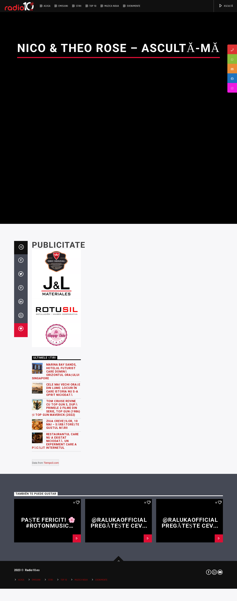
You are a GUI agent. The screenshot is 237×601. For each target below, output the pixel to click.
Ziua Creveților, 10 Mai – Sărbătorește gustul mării (62, 520)
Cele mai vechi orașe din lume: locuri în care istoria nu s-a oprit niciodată (63, 485)
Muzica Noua (111, 6)
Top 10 (92, 6)
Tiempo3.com (51, 558)
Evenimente (133, 6)
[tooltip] (232, 49)
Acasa (47, 6)
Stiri (79, 6)
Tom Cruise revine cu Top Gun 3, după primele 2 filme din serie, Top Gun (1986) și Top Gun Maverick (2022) (56, 503)
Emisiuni (63, 6)
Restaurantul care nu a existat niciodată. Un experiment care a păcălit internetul (55, 536)
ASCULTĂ (226, 6)
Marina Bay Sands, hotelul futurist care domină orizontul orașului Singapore (55, 467)
